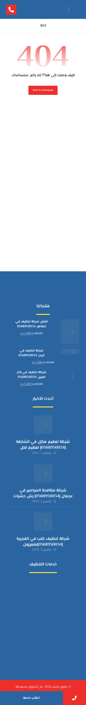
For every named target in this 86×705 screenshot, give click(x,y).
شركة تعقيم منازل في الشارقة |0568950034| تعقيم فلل (43, 445)
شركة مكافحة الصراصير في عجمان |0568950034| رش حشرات (43, 493)
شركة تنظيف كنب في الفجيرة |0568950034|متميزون (43, 542)
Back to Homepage (43, 90)
